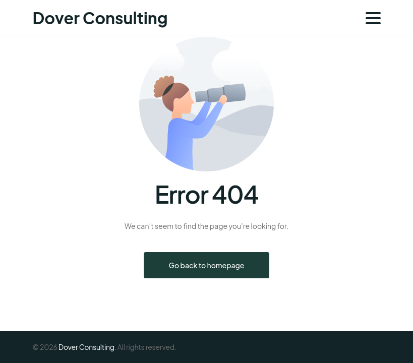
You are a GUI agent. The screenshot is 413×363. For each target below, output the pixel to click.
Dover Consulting (100, 18)
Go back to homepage (207, 265)
